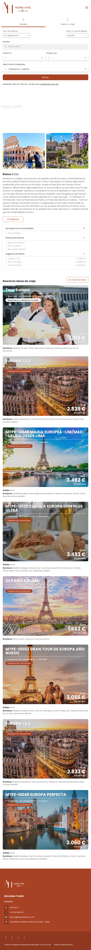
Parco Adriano (13, 246)
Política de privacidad (63, 944)
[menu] (87, 7)
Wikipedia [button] (13, 219)
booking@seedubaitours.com (22, 917)
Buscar (45, 77)
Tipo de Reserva (10, 31)
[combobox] (74, 35)
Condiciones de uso (49, 84)
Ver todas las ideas (77, 279)
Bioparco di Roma (15, 243)
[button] (8, 151)
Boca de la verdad (15, 249)
